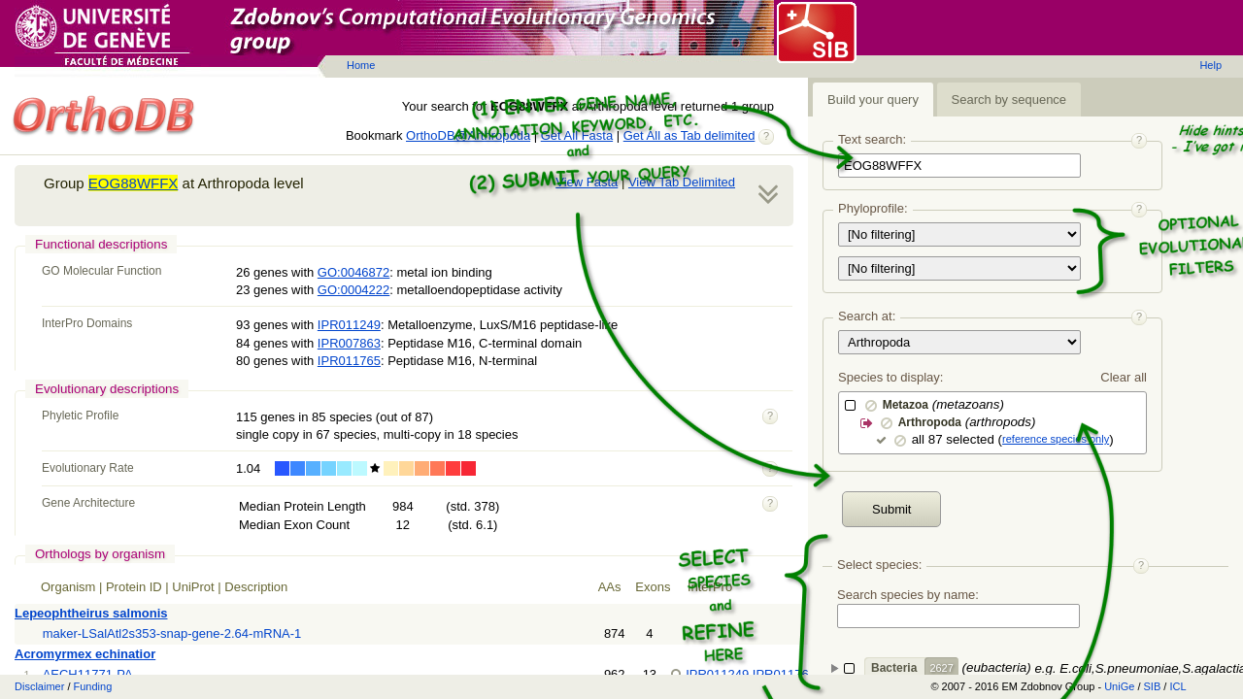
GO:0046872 (353, 272)
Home (361, 65)
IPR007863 (349, 343)
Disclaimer (39, 686)
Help (1210, 65)
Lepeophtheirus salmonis (91, 613)
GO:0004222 (353, 290)
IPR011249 (349, 324)
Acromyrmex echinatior (85, 654)
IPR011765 (349, 360)
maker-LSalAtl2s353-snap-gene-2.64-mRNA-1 (172, 633)
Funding (93, 686)
